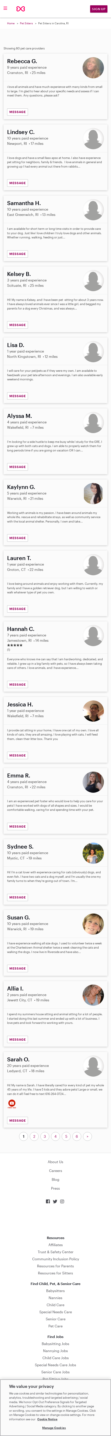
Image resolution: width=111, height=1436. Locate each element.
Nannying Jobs (55, 1351)
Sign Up (99, 9)
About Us (55, 1162)
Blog (55, 1179)
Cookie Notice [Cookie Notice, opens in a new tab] (47, 1419)
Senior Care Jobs (55, 1372)
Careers (55, 1170)
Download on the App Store (55, 1219)
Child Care (55, 1305)
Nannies (55, 1298)
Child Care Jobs (55, 1358)
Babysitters (55, 1291)
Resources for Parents (55, 1266)
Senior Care (55, 1319)
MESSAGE (17, 112)
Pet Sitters (26, 23)
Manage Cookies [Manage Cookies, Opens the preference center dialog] (54, 1428)
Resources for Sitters (55, 1273)
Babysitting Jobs (55, 1344)
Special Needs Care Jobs (55, 1365)
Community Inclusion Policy (55, 1259)
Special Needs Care (55, 1312)
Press (55, 1188)
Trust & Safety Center (55, 1252)
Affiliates (55, 1245)
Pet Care (55, 1326)
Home (11, 23)
